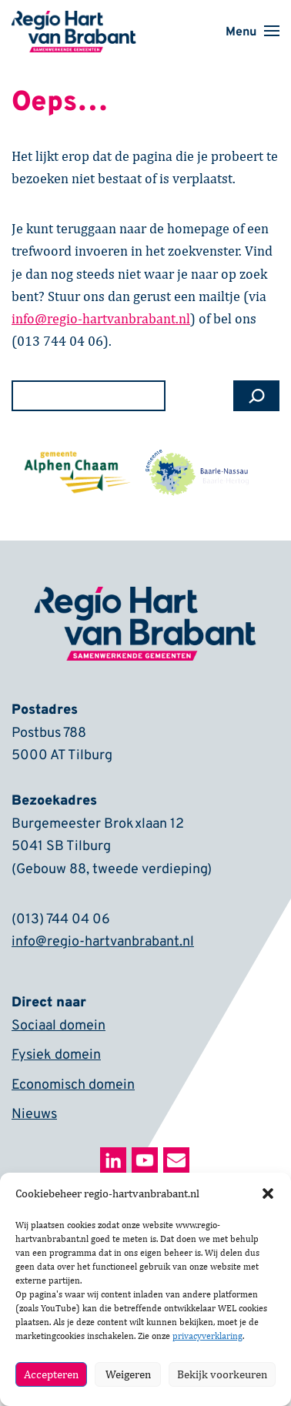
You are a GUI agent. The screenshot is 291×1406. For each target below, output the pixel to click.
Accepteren (51, 1374)
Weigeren (128, 1374)
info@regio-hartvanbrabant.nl (103, 943)
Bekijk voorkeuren (222, 1374)
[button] (268, 1193)
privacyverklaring (207, 1336)
